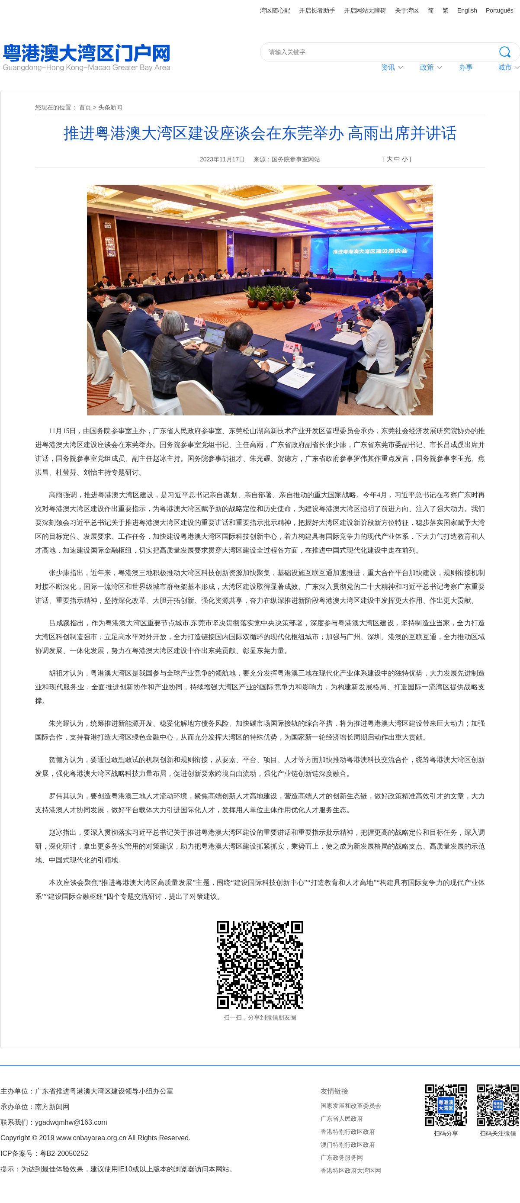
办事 (466, 67)
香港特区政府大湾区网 (351, 1170)
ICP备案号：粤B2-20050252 (44, 1153)
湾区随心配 (275, 10)
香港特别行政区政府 (348, 1131)
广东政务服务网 (342, 1157)
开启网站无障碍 (365, 10)
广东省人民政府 (342, 1118)
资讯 (388, 67)
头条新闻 (110, 107)
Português (500, 10)
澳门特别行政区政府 (348, 1144)
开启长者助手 (317, 10)
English (467, 10)
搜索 (509, 51)
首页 (85, 107)
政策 (427, 67)
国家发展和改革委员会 (351, 1105)
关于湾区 (407, 10)
